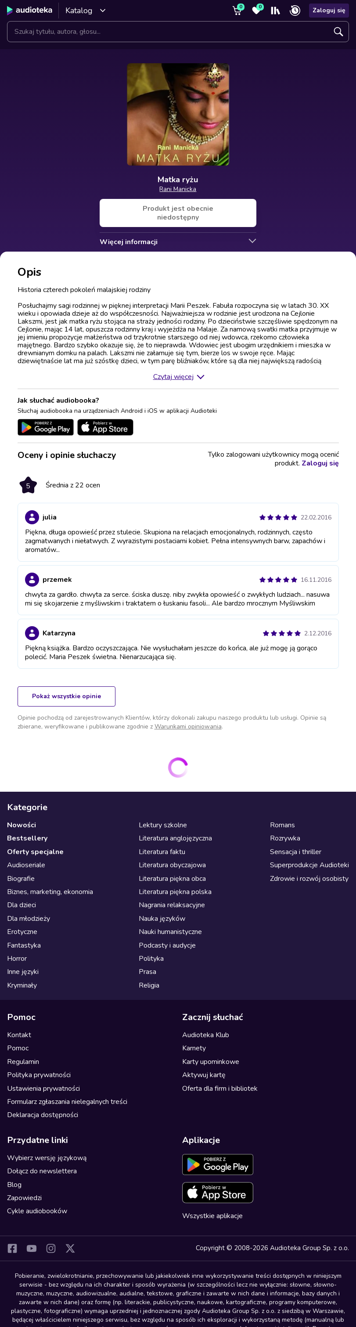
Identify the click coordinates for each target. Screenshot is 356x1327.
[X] (70, 1248)
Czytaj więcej (173, 377)
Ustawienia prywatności (43, 1089)
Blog (14, 1185)
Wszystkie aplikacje (212, 1216)
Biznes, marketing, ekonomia (50, 892)
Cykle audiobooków (37, 1211)
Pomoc (18, 1048)
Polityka (151, 958)
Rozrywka (285, 838)
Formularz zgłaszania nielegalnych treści (67, 1102)
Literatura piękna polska (175, 892)
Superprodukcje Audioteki (309, 865)
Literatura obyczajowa (172, 865)
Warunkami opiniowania (188, 726)
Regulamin (23, 1062)
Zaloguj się (329, 10)
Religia (149, 985)
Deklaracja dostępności (42, 1115)
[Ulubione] (256, 10)
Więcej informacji (129, 242)
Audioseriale (26, 865)
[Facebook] (12, 1248)
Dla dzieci (21, 905)
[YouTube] (31, 1248)
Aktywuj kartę (204, 1075)
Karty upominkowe (210, 1062)
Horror (17, 958)
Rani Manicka (177, 189)
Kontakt (19, 1035)
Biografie (21, 878)
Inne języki (23, 972)
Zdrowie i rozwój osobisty (309, 878)
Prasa (147, 972)
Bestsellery (27, 838)
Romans (282, 825)
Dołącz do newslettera (42, 1171)
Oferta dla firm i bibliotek (220, 1088)
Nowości (21, 825)
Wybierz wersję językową (46, 1158)
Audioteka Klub (205, 1035)
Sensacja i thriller (295, 852)
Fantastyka (24, 945)
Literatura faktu (162, 852)
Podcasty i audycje (167, 945)
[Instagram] (51, 1248)
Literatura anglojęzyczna (175, 838)
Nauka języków (162, 918)
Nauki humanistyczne (170, 932)
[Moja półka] (275, 10)
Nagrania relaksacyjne (172, 905)
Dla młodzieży (28, 918)
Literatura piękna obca (172, 878)
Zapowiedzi (24, 1198)
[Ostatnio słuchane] (295, 10)
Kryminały (22, 985)
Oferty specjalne (35, 852)
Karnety (194, 1048)
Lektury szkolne (163, 825)
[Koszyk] (237, 10)
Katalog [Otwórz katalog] (85, 10)
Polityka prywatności (39, 1075)
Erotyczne (22, 932)
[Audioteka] (29, 10)
